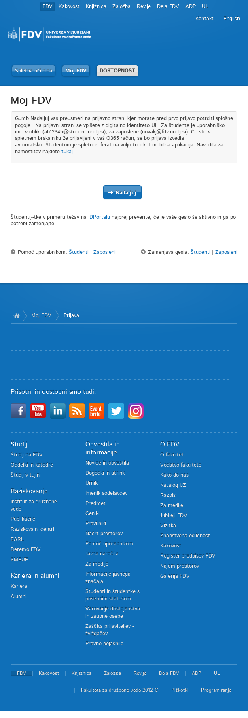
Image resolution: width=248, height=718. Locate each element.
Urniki (92, 483)
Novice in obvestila (107, 463)
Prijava (71, 315)
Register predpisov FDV (188, 556)
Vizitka (168, 525)
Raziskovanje (29, 491)
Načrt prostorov (104, 533)
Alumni (19, 596)
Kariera (19, 586)
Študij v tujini (26, 475)
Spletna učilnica (33, 71)
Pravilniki (95, 523)
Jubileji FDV (173, 515)
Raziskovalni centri (32, 529)
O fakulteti (172, 455)
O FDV (169, 444)
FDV (47, 6)
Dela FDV (168, 6)
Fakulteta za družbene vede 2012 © (120, 690)
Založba (121, 6)
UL (205, 6)
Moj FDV (76, 71)
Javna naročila (102, 554)
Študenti (79, 252)
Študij (19, 444)
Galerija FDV (175, 576)
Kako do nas (174, 475)
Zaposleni (104, 252)
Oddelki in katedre (32, 465)
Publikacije (23, 519)
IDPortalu (99, 217)
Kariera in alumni (35, 575)
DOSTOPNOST (117, 71)
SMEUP (19, 559)
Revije (144, 6)
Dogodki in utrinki (105, 473)
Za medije (96, 564)
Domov (17, 315)
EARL (17, 539)
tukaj (67, 151)
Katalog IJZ (173, 485)
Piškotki (180, 690)
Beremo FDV (26, 549)
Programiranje (216, 690)
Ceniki (92, 513)
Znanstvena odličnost (185, 535)
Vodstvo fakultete (180, 465)
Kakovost (69, 6)
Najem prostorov (179, 566)
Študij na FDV (27, 455)
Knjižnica (96, 6)
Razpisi (168, 495)
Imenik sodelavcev (106, 493)
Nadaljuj (122, 193)
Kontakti (205, 18)
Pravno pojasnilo (104, 643)
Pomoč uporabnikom (109, 544)
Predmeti (96, 503)
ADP (190, 6)
